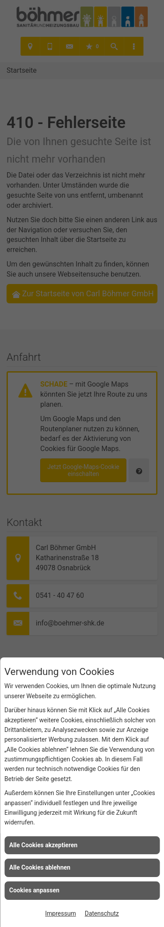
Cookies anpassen (34, 890)
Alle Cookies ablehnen (39, 867)
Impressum (60, 913)
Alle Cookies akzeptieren (43, 845)
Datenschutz (102, 913)
